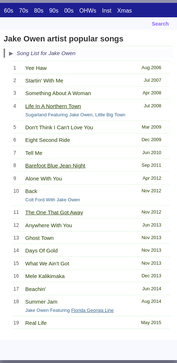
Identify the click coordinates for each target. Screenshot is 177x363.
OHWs (87, 11)
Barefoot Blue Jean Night (55, 165)
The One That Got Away (54, 212)
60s (8, 11)
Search (160, 24)
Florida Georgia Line (92, 310)
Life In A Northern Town (53, 106)
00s (69, 11)
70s (23, 11)
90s (53, 11)
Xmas (124, 11)
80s (39, 11)
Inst (106, 11)
